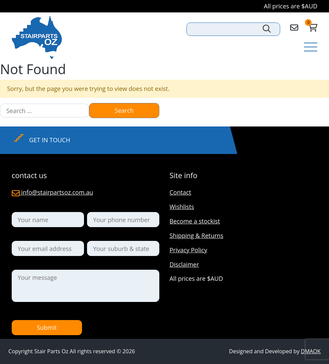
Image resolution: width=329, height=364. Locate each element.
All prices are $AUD (290, 6)
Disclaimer (184, 264)
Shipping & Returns (196, 235)
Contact (180, 192)
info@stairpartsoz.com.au (52, 192)
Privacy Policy (188, 250)
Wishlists (181, 207)
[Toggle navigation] (310, 48)
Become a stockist (194, 221)
